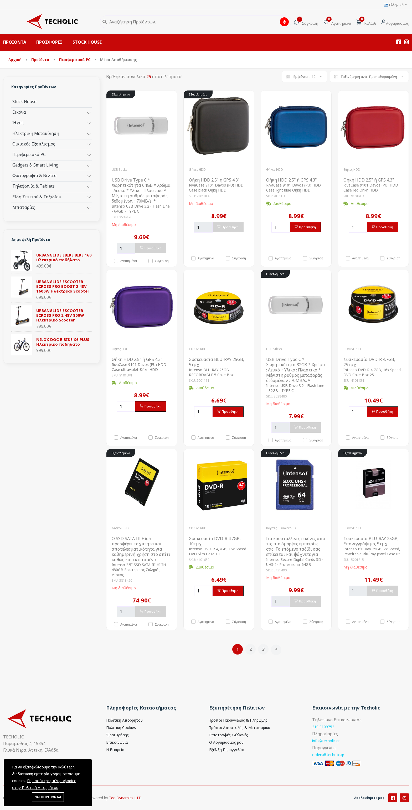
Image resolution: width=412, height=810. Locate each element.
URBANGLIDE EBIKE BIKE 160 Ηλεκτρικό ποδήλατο (64, 257)
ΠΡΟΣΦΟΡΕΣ (49, 42)
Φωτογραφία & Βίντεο (34, 175)
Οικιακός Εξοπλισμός (33, 144)
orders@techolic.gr (328, 754)
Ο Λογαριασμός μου (226, 742)
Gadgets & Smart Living (35, 165)
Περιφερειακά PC (75, 59)
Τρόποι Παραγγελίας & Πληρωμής (238, 720)
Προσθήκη (151, 248)
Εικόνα (19, 112)
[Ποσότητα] (126, 248)
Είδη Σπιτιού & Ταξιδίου (36, 196)
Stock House (24, 101)
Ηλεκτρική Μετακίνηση (35, 133)
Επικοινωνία (117, 742)
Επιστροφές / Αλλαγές (228, 734)
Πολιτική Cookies (121, 727)
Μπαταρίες (23, 207)
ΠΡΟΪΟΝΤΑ (14, 42)
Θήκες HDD (197, 169)
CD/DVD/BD (198, 349)
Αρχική (15, 59)
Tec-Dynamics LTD (125, 805)
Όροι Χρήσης (117, 734)
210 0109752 (323, 726)
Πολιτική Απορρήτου (124, 720)
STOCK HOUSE (87, 42)
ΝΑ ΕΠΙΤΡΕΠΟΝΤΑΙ (48, 797)
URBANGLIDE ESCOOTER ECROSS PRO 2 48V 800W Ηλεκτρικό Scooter (60, 315)
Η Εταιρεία (115, 749)
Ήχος (18, 122)
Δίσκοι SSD (120, 528)
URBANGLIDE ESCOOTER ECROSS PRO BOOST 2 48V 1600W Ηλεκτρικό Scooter (62, 286)
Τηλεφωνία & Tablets (33, 186)
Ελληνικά (396, 5)
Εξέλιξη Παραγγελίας (227, 749)
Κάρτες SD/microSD (281, 528)
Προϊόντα (40, 59)
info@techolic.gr (326, 740)
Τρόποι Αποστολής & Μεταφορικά (239, 727)
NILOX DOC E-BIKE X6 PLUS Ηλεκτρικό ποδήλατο (62, 342)
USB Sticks (119, 169)
